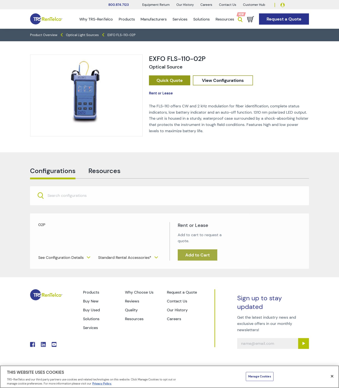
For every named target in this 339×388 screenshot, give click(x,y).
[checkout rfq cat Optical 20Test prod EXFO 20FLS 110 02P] (169, 80)
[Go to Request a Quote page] (284, 19)
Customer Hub (254, 5)
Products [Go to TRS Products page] (91, 292)
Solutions (201, 19)
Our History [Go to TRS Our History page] (177, 310)
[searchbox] (70, 205)
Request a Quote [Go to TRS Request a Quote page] (182, 292)
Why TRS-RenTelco (96, 19)
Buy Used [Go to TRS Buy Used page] (91, 310)
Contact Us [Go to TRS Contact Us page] (177, 301)
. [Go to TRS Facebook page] (32, 344)
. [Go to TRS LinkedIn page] (43, 344)
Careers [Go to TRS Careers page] (174, 318)
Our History (185, 5)
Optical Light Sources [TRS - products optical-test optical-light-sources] (82, 35)
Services (180, 19)
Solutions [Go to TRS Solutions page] (91, 318)
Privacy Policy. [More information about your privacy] (102, 383)
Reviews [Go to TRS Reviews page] (132, 301)
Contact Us (227, 5)
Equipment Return (156, 5)
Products (127, 19)
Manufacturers (154, 19)
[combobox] (169, 204)
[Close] (332, 376)
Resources (225, 19)
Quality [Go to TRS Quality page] (131, 310)
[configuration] (223, 80)
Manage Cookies (259, 376)
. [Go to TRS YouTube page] (54, 344)
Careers (206, 5)
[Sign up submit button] (303, 343)
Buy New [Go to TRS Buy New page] (91, 301)
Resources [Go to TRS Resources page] (134, 318)
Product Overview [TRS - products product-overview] (43, 35)
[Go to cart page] (250, 19)
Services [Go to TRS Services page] (90, 327)
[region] (169, 377)
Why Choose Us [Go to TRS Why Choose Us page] (139, 292)
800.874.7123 (118, 5)
